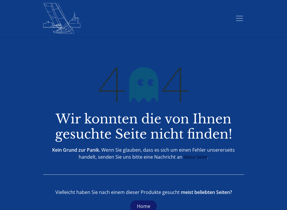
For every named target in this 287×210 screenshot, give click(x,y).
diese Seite (195, 157)
